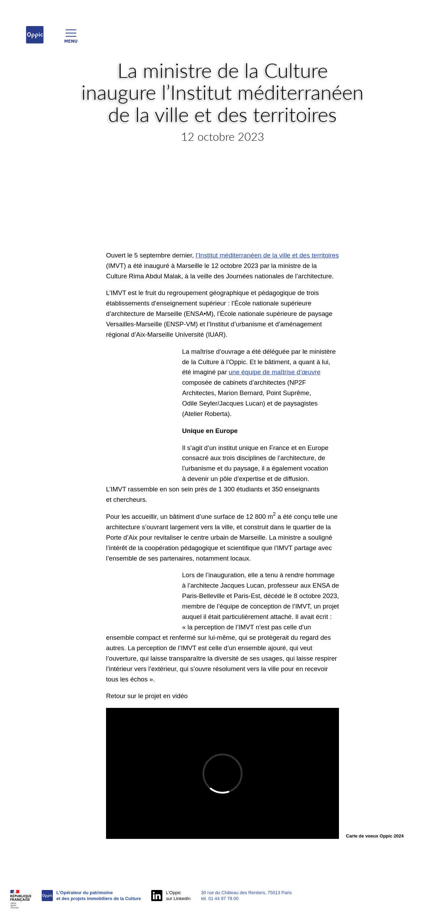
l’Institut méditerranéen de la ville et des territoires (267, 255)
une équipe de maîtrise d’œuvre (275, 372)
